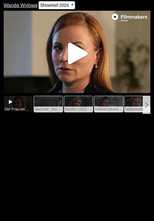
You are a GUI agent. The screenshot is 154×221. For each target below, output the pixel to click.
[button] (146, 105)
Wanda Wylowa (20, 5)
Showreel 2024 (55, 5)
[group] (18, 104)
